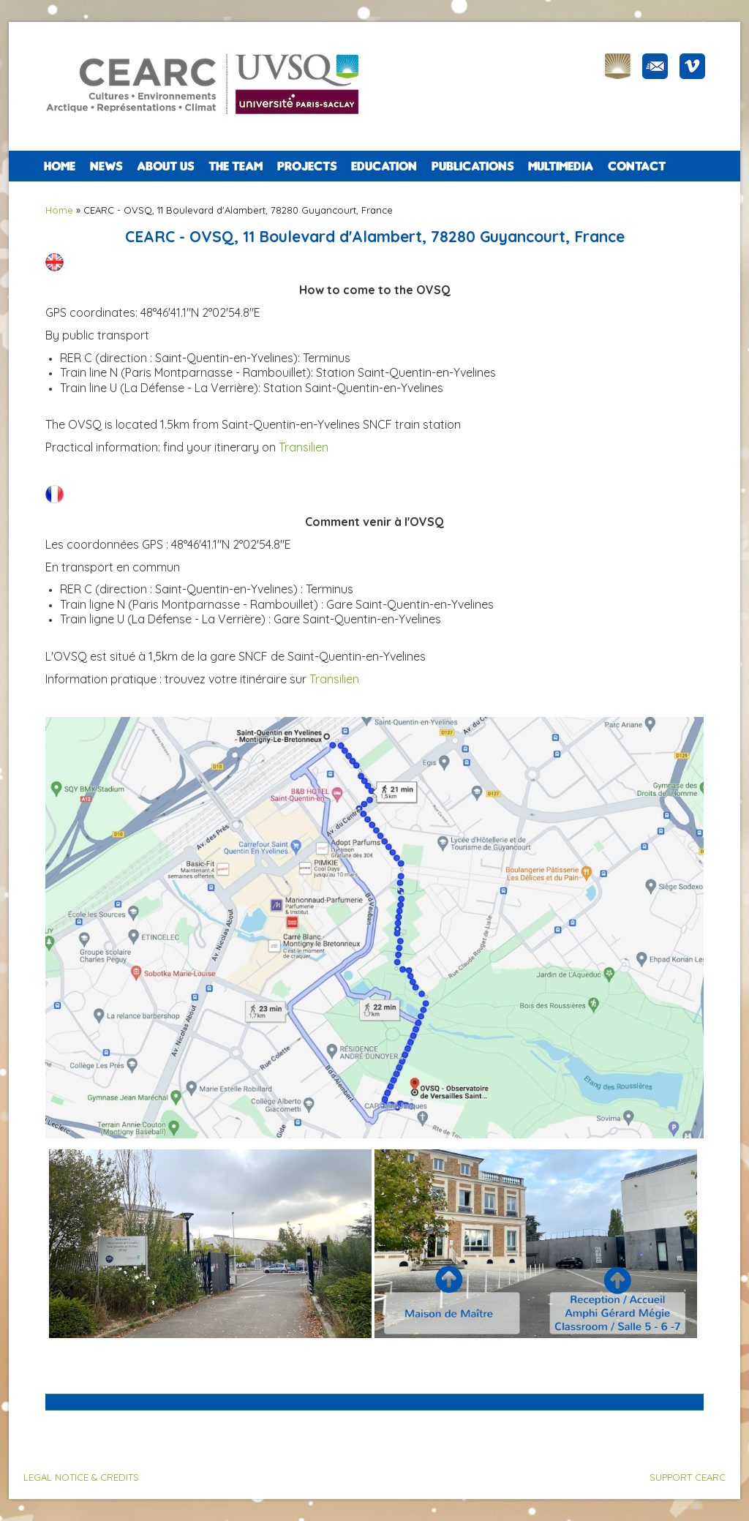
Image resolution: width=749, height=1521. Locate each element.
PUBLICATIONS (472, 166)
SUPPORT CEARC (688, 1477)
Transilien (303, 447)
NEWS (106, 166)
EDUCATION (384, 166)
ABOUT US (165, 166)
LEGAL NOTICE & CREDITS (81, 1477)
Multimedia (560, 166)
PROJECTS (306, 166)
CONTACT (637, 166)
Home (59, 166)
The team (235, 166)
